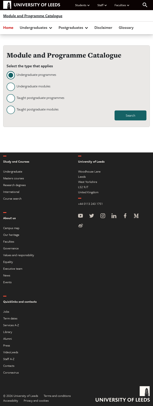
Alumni (7, 338)
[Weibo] (80, 226)
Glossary (126, 27)
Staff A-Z (8, 359)
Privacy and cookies (36, 400)
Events (7, 282)
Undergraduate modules (33, 86)
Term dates (10, 318)
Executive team (12, 268)
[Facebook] (125, 216)
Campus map (11, 228)
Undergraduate (12, 171)
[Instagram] (103, 216)
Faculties (122, 5)
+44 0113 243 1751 (90, 203)
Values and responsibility (18, 255)
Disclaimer (103, 27)
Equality (8, 262)
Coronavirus (11, 372)
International (11, 191)
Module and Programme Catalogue (32, 16)
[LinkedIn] (114, 216)
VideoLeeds (10, 352)
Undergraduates (36, 27)
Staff (102, 5)
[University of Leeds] (123, 394)
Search (130, 115)
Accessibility (10, 400)
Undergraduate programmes (36, 74)
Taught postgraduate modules (38, 109)
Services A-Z (11, 325)
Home (8, 27)
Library (7, 332)
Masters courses (13, 178)
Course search (12, 198)
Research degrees (14, 185)
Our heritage (11, 234)
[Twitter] (91, 216)
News (6, 275)
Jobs (6, 311)
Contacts (8, 365)
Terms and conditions (57, 395)
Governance (11, 248)
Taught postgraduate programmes (40, 97)
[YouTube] (80, 216)
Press (6, 345)
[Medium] (136, 216)
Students (82, 5)
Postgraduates (74, 27)
